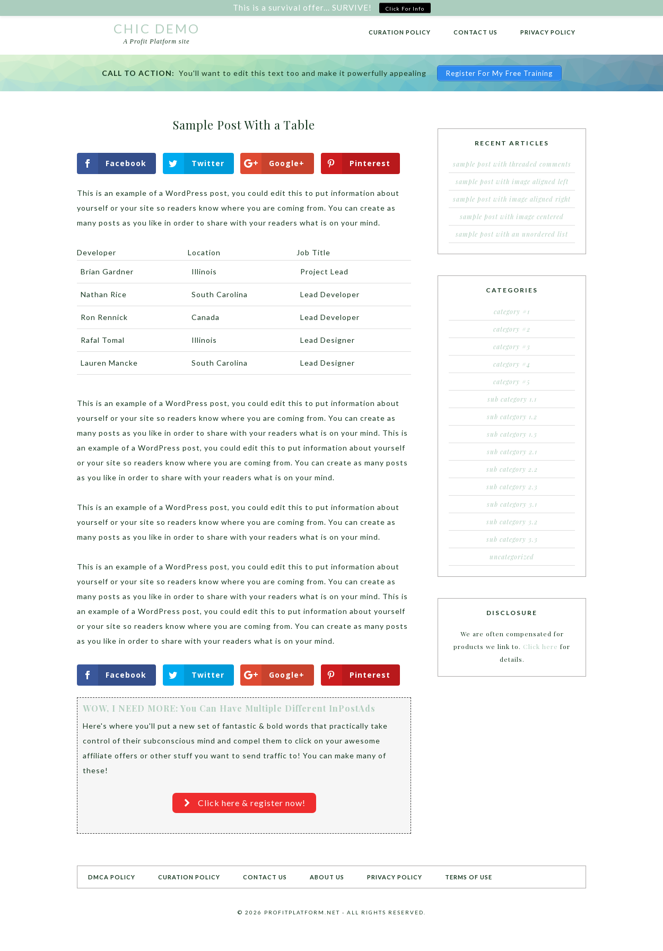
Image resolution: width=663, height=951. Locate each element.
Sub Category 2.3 (512, 486)
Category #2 (511, 329)
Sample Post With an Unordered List (512, 234)
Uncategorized (512, 556)
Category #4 (511, 364)
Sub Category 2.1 (512, 451)
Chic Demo (157, 28)
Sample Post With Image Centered (512, 216)
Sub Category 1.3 (512, 434)
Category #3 (511, 346)
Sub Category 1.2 (512, 416)
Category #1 (512, 311)
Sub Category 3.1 (512, 504)
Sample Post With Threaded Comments (512, 164)
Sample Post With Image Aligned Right (512, 199)
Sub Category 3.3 (512, 539)
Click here (540, 646)
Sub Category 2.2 (512, 469)
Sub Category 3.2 (512, 521)
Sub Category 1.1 (512, 399)
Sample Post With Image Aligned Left (512, 181)
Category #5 (511, 381)
